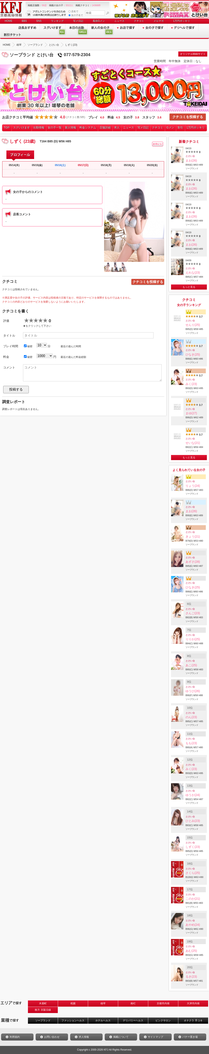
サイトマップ (155, 1036)
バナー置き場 (190, 1036)
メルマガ (159, 20)
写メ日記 (78, 20)
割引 (180, 127)
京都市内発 (163, 1003)
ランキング (57, 20)
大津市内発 (193, 1003)
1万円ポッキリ (181, 20)
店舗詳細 (105, 127)
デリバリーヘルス (133, 1020)
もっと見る (189, 287)
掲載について (121, 1036)
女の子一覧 (55, 127)
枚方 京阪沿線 (43, 1009)
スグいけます (21, 127)
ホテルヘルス (103, 1020)
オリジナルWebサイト (193, 53)
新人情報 (70, 127)
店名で (73, 11)
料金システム (88, 127)
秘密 (28, 346)
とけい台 (190, 156)
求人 (117, 127)
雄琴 (103, 1003)
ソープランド (43, 1020)
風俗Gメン (99, 20)
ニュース (119, 20)
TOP (7, 127)
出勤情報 (38, 127)
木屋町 (43, 1003)
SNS (39, 20)
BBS (24, 20)
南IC (133, 1003)
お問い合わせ (52, 1036)
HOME (8, 20)
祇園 (72, 1003)
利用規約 (15, 1036)
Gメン (170, 127)
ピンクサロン (163, 1020)
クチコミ (139, 20)
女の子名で (75, 15)
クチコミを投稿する (187, 117)
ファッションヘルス (72, 1020)
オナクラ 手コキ (193, 1020)
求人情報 (84, 1036)
